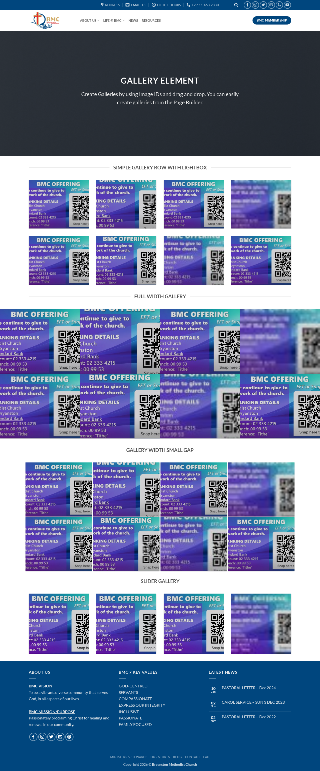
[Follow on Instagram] (255, 5)
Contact (192, 757)
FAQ (206, 757)
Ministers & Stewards (128, 757)
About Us (90, 20)
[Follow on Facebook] (247, 5)
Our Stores (160, 757)
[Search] (236, 5)
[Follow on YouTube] (287, 5)
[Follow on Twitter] (263, 5)
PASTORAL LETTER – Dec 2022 (249, 716)
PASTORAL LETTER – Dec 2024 (249, 687)
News (133, 21)
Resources (151, 21)
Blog (177, 757)
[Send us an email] (271, 5)
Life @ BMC (114, 20)
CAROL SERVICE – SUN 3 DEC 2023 (253, 702)
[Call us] (279, 5)
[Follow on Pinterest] (69, 737)
